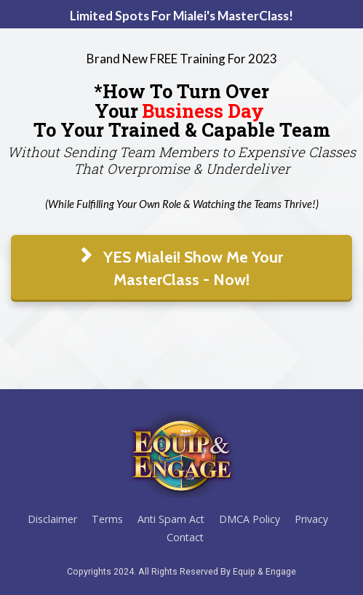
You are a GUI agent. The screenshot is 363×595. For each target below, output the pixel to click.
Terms (107, 519)
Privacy (311, 519)
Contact (185, 537)
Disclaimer (52, 519)
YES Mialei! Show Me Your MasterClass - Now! (182, 268)
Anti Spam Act (170, 519)
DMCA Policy (249, 519)
